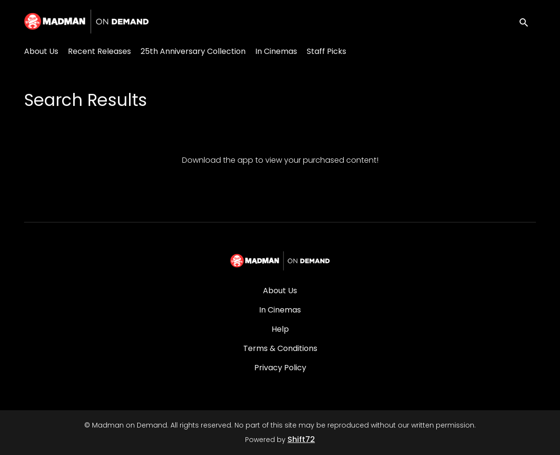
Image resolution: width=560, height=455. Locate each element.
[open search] (527, 21)
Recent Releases (99, 51)
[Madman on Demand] (280, 261)
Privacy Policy (280, 367)
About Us (41, 51)
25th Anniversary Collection (193, 51)
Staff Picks (326, 51)
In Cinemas (276, 51)
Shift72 (301, 439)
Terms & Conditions (280, 348)
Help (280, 329)
